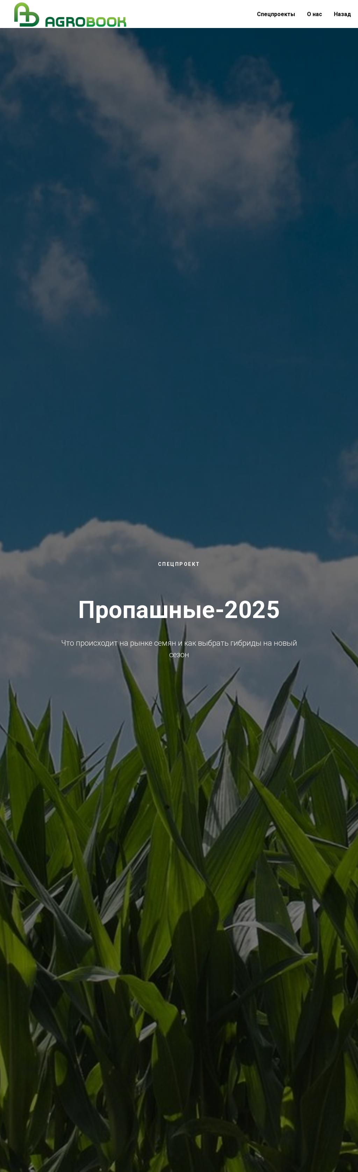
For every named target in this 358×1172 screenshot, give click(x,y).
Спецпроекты (276, 14)
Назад (342, 14)
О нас (314, 14)
